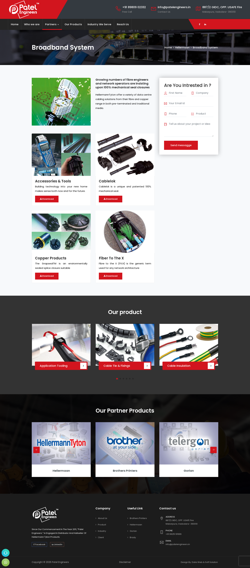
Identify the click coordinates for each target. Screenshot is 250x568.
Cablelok (107, 181)
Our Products (73, 24)
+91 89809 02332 (134, 7)
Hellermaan (182, 47)
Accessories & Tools (53, 181)
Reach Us (123, 24)
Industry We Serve (99, 24)
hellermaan (61, 471)
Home (14, 24)
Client (101, 537)
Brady (133, 537)
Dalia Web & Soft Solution (205, 562)
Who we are (32, 24)
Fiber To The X (111, 258)
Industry (102, 531)
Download (47, 198)
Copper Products (50, 258)
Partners (52, 24)
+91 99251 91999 (173, 534)
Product (102, 524)
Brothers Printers (125, 471)
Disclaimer (125, 562)
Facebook (39, 544)
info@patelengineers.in (174, 7)
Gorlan (189, 471)
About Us (102, 518)
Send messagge (180, 145)
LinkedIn (57, 544)
